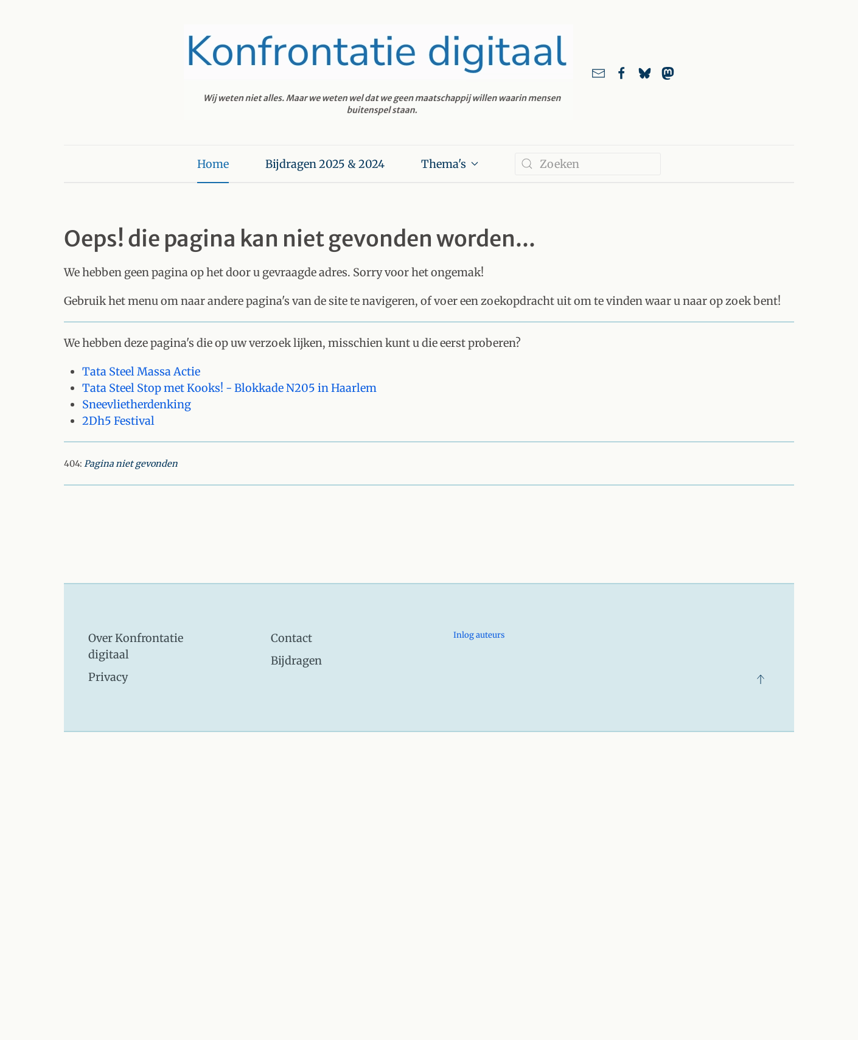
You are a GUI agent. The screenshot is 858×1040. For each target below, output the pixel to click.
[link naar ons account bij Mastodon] (668, 72)
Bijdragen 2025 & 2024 (325, 164)
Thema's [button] (450, 164)
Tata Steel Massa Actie (141, 372)
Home (213, 164)
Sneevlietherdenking (136, 404)
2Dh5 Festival (118, 421)
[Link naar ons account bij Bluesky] (645, 72)
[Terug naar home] (378, 72)
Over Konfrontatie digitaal (135, 646)
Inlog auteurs (478, 635)
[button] (761, 679)
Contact (291, 638)
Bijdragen (296, 661)
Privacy (108, 677)
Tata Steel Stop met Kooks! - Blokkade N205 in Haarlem (229, 388)
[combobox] (588, 164)
